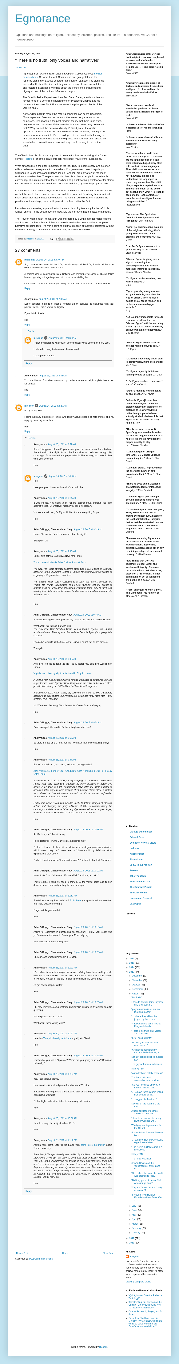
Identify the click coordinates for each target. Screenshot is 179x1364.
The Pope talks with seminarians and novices (145, 1079)
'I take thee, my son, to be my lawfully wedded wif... (146, 1119)
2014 (132, 967)
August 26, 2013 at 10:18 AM (88, 927)
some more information (93, 1145)
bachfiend (29, 259)
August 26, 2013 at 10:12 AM (62, 895)
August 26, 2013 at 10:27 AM (62, 1033)
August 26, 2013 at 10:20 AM (88, 952)
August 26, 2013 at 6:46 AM (50, 259)
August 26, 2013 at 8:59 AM (62, 444)
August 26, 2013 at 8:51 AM (53, 406)
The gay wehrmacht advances (146, 1064)
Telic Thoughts (138, 876)
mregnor (38, 338)
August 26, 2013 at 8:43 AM (52, 375)
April (134, 1219)
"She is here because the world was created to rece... (147, 1174)
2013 (132, 972)
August (136, 993)
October (136, 984)
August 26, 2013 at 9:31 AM (87, 529)
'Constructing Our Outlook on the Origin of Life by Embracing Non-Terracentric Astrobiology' (145, 1305)
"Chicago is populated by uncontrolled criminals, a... (146, 1051)
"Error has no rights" (141, 1038)
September (138, 989)
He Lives (134, 848)
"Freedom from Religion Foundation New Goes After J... (146, 1197)
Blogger (103, 1347)
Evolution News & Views (143, 842)
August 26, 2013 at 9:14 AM (62, 498)
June (134, 1210)
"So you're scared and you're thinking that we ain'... (146, 1086)
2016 (132, 958)
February (137, 1228)
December (137, 975)
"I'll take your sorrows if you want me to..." (145, 1044)
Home (65, 1253)
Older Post (107, 1253)
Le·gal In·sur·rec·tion (141, 865)
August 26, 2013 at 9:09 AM (62, 476)
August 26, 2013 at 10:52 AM (62, 1140)
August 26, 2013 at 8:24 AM (62, 338)
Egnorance (42, 18)
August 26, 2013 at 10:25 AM (88, 1002)
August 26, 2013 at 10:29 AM (88, 1055)
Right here (75, 900)
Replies (31, 331)
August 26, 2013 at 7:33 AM (52, 299)
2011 (132, 1242)
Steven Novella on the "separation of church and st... (145, 1166)
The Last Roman (138, 892)
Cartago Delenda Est (141, 831)
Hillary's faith (137, 1068)
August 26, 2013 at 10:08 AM (88, 829)
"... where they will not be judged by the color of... (144, 1017)
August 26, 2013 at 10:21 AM (62, 967)
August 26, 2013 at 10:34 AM (62, 1074)
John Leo (20, 67)
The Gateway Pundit (141, 887)
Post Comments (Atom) (41, 1258)
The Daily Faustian (140, 881)
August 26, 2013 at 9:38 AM (62, 551)
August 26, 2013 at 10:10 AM (88, 870)
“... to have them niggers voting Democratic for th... (147, 1093)
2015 (132, 963)
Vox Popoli (135, 903)
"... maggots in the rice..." (144, 1099)
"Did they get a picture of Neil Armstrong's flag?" (146, 1181)
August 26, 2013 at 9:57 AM (62, 759)
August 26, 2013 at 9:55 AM (62, 738)
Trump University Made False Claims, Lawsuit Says (60, 562)
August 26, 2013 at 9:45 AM (87, 614)
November (137, 980)
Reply (27, 288)
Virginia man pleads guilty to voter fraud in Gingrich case (62, 673)
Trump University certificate (57, 1038)
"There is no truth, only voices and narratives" (146, 1032)
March (135, 1223)
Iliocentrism (136, 859)
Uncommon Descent (141, 898)
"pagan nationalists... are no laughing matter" (145, 1010)
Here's (28, 158)
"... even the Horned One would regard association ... (147, 1141)
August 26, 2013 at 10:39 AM (62, 1118)
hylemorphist (137, 854)
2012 (132, 1238)
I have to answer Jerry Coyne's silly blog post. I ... (147, 1003)
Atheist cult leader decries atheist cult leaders (144, 1112)
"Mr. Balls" (136, 997)
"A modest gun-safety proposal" (147, 1073)
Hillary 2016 (137, 1154)
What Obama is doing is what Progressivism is (146, 1025)
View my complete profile (138, 1281)
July (134, 1206)
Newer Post (22, 1253)
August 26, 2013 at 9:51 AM (87, 722)
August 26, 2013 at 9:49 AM (62, 659)
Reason (134, 870)
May (134, 1215)
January (136, 1232)
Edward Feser (137, 837)
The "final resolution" (141, 1158)
